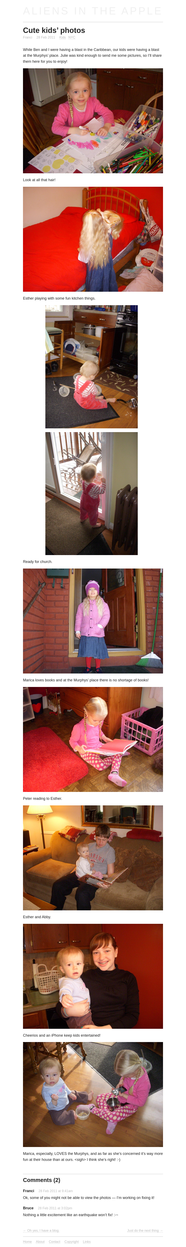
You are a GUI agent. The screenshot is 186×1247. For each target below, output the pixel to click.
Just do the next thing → (145, 1230)
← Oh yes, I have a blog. (41, 1230)
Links (87, 1241)
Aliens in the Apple (93, 11)
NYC (71, 37)
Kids (62, 37)
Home (27, 1241)
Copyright (71, 1241)
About (40, 1241)
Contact (54, 1241)
